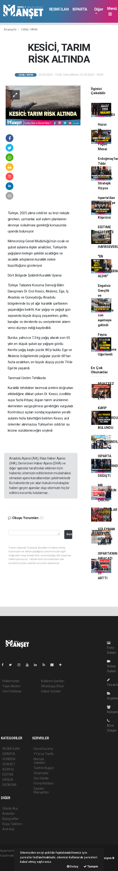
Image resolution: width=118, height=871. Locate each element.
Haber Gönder (51, 691)
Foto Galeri (111, 647)
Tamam (91, 866)
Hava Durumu (43, 749)
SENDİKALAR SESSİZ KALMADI (107, 514)
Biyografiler (10, 819)
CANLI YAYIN (29, 29)
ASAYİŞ (8, 769)
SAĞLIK (7, 779)
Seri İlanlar (41, 778)
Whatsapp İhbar (52, 686)
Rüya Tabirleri (12, 824)
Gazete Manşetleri (41, 790)
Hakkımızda (10, 681)
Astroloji (8, 829)
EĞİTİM (7, 774)
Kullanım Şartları (52, 681)
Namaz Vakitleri (39, 761)
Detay (72, 866)
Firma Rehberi (44, 783)
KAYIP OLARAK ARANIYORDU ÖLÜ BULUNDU (108, 418)
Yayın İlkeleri (11, 686)
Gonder (69, 534)
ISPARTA (79, 9)
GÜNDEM (8, 759)
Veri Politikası (11, 691)
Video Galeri (111, 666)
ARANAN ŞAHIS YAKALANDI (106, 110)
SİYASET (8, 764)
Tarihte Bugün (44, 768)
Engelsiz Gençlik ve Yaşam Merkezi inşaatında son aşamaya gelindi (106, 305)
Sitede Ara (10, 808)
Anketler (8, 813)
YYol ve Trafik (43, 754)
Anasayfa (10, 29)
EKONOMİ (9, 785)
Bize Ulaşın (111, 725)
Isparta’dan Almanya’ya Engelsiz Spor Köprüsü (106, 207)
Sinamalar (41, 773)
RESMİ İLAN (59, 9)
